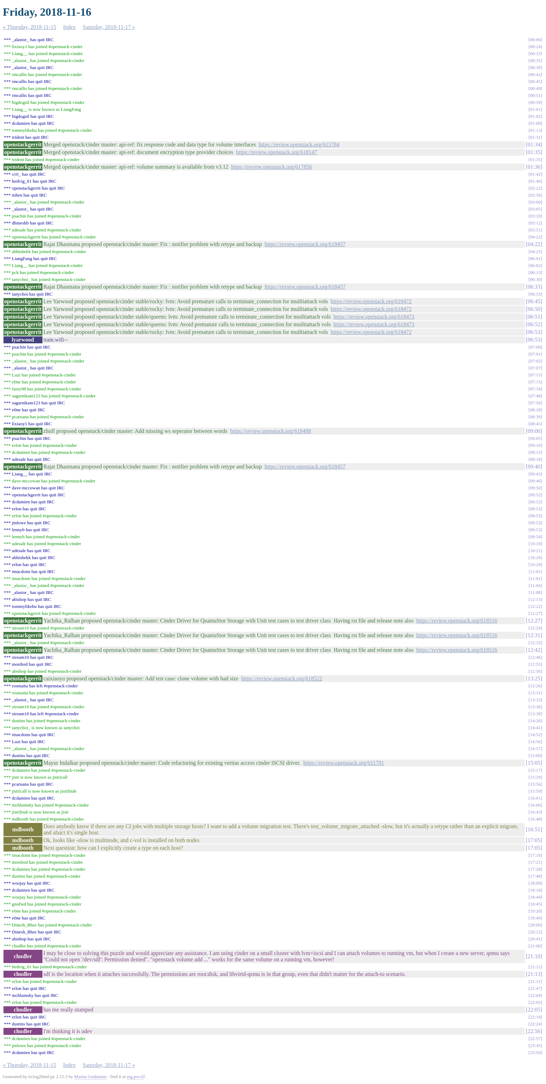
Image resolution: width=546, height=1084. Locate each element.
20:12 (535, 931)
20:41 (535, 938)
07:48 (535, 395)
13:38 (535, 713)
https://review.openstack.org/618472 (371, 301)
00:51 (535, 95)
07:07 (535, 368)
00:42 (535, 74)
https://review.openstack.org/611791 (343, 763)
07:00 (535, 347)
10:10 (535, 543)
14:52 (535, 734)
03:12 (535, 223)
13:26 (535, 685)
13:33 (535, 699)
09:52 (535, 494)
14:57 (535, 748)
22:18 (535, 1017)
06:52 (534, 324)
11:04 (535, 585)
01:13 (535, 130)
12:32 (535, 642)
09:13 (535, 452)
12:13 (535, 599)
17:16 (535, 855)
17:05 (534, 840)
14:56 (535, 741)
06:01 (535, 258)
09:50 (535, 487)
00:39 (535, 67)
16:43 (535, 812)
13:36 (535, 706)
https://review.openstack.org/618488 (270, 431)
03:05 (535, 209)
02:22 (535, 188)
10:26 (535, 557)
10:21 (535, 550)
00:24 (535, 46)
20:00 (535, 924)
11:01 (535, 571)
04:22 (535, 236)
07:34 (535, 388)
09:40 (534, 467)
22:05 (535, 1002)
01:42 (535, 174)
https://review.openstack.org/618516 (456, 621)
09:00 (534, 431)
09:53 (535, 508)
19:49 (535, 918)
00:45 (535, 81)
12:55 (535, 664)
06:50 (534, 309)
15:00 (535, 755)
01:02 (535, 116)
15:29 (535, 777)
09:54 (535, 536)
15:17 (535, 770)
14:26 (535, 720)
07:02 (535, 361)
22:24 (535, 1023)
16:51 (534, 829)
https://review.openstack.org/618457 (305, 244)
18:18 (535, 890)
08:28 (535, 409)
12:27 (535, 613)
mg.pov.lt (135, 1076)
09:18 (535, 459)
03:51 (535, 229)
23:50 (535, 1052)
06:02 (535, 265)
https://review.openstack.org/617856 (271, 167)
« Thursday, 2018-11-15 (29, 27)
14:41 (535, 727)
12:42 (534, 650)
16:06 (535, 805)
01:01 (535, 109)
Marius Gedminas (90, 1076)
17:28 (535, 869)
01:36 (534, 167)
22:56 (534, 1031)
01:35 (534, 152)
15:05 (534, 763)
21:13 (534, 974)
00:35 (535, 60)
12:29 (535, 628)
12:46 (535, 657)
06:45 (534, 301)
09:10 (535, 445)
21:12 (535, 966)
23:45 (535, 1045)
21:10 (534, 956)
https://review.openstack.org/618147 (276, 152)
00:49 (535, 88)
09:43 (535, 473)
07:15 (535, 374)
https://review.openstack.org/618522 (281, 678)
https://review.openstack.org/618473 (374, 317)
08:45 (535, 423)
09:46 (535, 480)
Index (69, 27)
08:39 (535, 416)
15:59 (535, 791)
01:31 (535, 137)
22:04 (535, 995)
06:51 (534, 317)
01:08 (535, 123)
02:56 (535, 195)
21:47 (535, 988)
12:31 (534, 635)
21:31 (535, 981)
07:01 (535, 354)
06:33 (534, 287)
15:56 (535, 784)
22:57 (535, 1038)
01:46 (535, 181)
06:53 (534, 332)
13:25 (534, 678)
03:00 (535, 202)
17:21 (535, 862)
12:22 (535, 606)
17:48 (535, 876)
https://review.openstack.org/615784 (299, 144)
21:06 (535, 945)
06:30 (535, 279)
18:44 (535, 897)
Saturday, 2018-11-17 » (109, 27)
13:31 (535, 692)
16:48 (535, 819)
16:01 (535, 798)
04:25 (535, 251)
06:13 (535, 272)
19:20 (535, 911)
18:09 (535, 883)
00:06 (535, 39)
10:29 (535, 564)
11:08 (535, 592)
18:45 (535, 904)
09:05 (535, 438)
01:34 (534, 144)
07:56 (535, 402)
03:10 (535, 216)
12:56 (535, 671)
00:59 (535, 102)
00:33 (535, 53)
